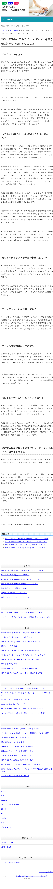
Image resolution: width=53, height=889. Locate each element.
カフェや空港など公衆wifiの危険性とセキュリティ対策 (26, 539)
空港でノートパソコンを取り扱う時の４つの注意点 (25, 548)
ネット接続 (14, 30)
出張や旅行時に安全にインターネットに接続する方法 (26, 542)
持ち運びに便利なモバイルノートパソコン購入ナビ (31, 876)
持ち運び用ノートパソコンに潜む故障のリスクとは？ (26, 545)
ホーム (5, 30)
